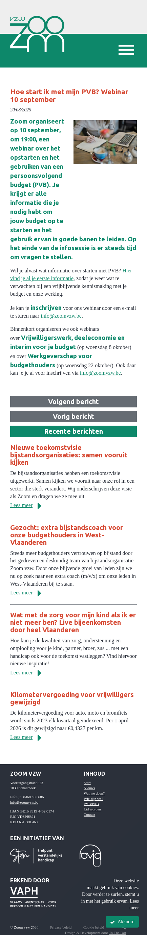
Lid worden (92, 809)
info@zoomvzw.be (61, 316)
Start (87, 783)
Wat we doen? (94, 793)
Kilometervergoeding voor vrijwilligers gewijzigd (72, 698)
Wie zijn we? (93, 799)
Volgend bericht (73, 401)
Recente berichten (73, 431)
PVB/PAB (91, 804)
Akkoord (122, 922)
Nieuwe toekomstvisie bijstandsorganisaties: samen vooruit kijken (68, 455)
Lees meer (28, 505)
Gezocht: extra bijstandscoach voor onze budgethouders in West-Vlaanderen (66, 535)
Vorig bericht (73, 416)
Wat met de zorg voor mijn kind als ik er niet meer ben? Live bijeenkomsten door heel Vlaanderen (73, 622)
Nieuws (89, 788)
